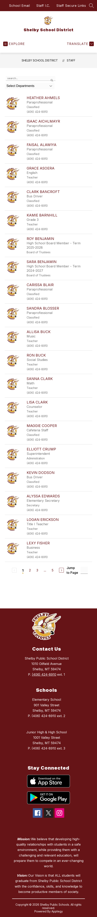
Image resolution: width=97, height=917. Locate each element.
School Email (19, 6)
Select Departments (20, 86)
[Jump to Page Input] (84, 570)
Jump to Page (72, 570)
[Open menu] (14, 43)
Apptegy (57, 911)
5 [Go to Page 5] (52, 570)
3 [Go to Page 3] (37, 570)
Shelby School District (40, 60)
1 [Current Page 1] (22, 570)
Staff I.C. (43, 6)
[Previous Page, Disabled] (14, 570)
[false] (30, 78)
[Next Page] (61, 570)
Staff (71, 60)
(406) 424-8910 (44, 674)
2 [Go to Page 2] (30, 570)
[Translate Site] (80, 43)
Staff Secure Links (71, 6)
